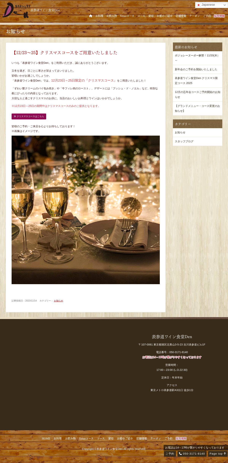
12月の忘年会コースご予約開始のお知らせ (197, 94)
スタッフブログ (184, 141)
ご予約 (207, 16)
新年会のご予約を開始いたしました (196, 69)
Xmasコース (127, 16)
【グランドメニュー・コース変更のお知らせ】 (197, 108)
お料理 (99, 16)
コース (141, 16)
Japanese (205, 5)
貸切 (151, 16)
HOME (46, 438)
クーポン (194, 16)
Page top (218, 453)
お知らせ (58, 300)
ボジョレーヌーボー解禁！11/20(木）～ (197, 58)
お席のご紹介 (165, 16)
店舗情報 (181, 16)
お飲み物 (111, 16)
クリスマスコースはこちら (29, 116)
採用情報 (219, 16)
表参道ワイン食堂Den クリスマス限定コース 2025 (196, 81)
